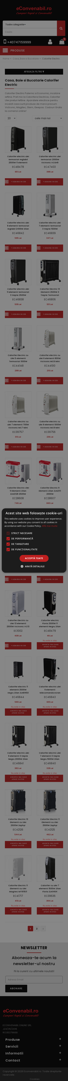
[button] (33, 566)
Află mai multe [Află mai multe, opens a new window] (49, 525)
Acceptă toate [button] (34, 558)
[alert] (34, 540)
